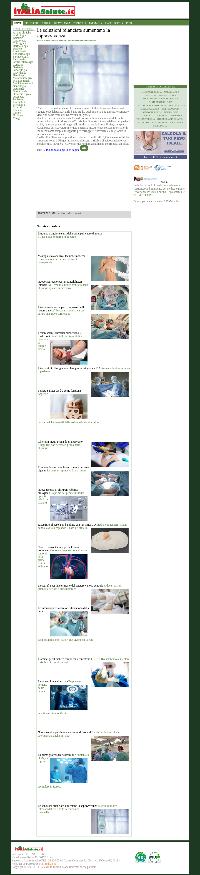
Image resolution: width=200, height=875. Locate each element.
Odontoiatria (20, 91)
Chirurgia (151, 95)
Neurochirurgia (152, 112)
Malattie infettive (23, 77)
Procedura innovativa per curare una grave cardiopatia (61, 312)
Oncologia (161, 115)
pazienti (78, 213)
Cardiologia (19, 40)
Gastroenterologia (23, 61)
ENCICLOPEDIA (114, 23)
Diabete (17, 48)
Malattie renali (21, 80)
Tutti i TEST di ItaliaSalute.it (160, 157)
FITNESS (46, 23)
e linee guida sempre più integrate (57, 236)
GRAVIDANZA (62, 23)
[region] (83, 179)
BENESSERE (31, 23)
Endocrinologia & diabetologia (160, 98)
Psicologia (19, 104)
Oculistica (18, 88)
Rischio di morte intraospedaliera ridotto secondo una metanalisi (77, 809)
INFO (129, 23)
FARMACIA (95, 23)
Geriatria (18, 67)
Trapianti (18, 110)
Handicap (18, 75)
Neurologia (19, 85)
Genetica (18, 64)
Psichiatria (19, 102)
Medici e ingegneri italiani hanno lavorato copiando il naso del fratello (82, 526)
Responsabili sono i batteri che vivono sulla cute (65, 639)
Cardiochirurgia (152, 92)
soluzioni (61, 213)
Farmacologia (21, 56)
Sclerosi (17, 107)
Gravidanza (19, 72)
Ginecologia (20, 69)
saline (70, 213)
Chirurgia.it (19, 43)
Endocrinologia (22, 53)
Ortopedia (18, 96)
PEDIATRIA (79, 23)
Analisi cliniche (22, 32)
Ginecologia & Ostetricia (152, 105)
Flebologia (19, 59)
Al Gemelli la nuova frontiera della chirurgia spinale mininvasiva (63, 286)
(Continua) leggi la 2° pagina (62, 149)
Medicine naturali (23, 83)
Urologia (18, 115)
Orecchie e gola (22, 93)
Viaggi (17, 118)
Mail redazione (47, 863)
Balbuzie (18, 37)
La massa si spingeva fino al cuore (66, 470)
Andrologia (19, 35)
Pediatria (18, 99)
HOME (18, 23)
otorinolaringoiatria (170, 119)
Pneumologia (160, 122)
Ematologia (19, 51)
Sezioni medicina (23, 28)
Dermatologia (21, 45)
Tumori (17, 112)
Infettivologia (170, 109)
